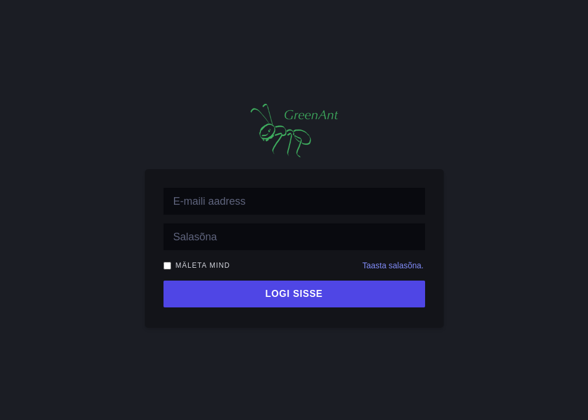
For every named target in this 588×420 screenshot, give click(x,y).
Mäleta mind (203, 265)
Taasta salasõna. (392, 265)
